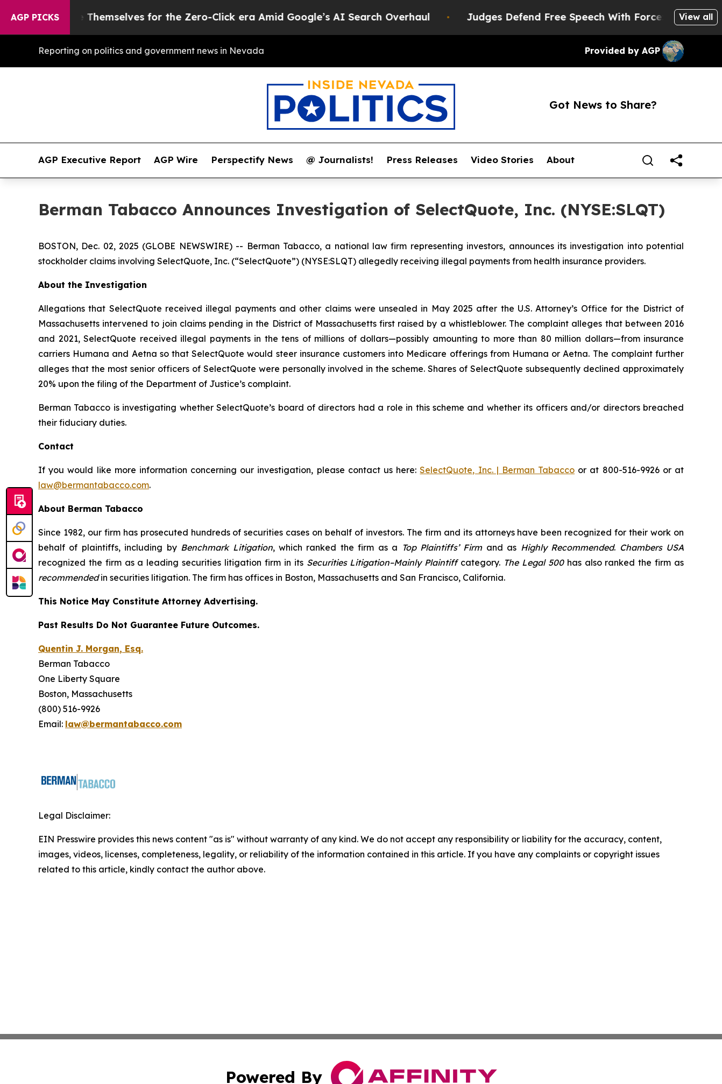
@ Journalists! (339, 159)
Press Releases (422, 159)
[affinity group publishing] (19, 555)
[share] (676, 160)
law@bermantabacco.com (93, 485)
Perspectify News (252, 159)
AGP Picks (35, 17)
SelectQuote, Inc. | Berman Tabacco (497, 469)
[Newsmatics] (19, 582)
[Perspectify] (19, 528)
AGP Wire (176, 159)
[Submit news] (19, 501)
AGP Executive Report (89, 159)
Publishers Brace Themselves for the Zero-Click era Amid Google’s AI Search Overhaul (227, 17)
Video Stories (502, 159)
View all (696, 16)
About (561, 159)
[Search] (648, 160)
